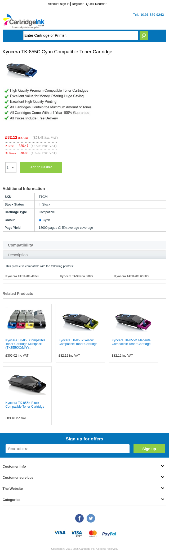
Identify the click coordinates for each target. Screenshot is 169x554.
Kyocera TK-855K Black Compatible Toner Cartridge (25, 404)
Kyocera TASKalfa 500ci (76, 276)
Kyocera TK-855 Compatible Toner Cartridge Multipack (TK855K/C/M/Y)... (26, 344)
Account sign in (58, 4)
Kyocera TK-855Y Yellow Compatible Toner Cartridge (78, 342)
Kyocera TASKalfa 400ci (22, 276)
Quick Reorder (96, 4)
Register (78, 4)
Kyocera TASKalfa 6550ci (131, 276)
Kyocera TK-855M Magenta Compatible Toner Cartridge (131, 342)
